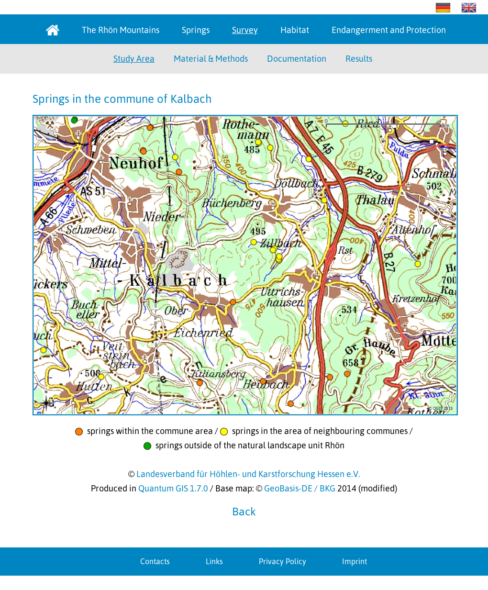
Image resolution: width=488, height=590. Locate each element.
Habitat (294, 30)
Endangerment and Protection (389, 30)
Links (214, 561)
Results (358, 59)
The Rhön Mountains (120, 30)
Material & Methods (211, 59)
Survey (245, 30)
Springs (196, 30)
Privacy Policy (282, 561)
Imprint (354, 561)
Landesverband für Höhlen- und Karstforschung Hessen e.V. (248, 474)
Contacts (155, 561)
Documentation (296, 59)
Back (244, 511)
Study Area (134, 59)
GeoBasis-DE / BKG (299, 488)
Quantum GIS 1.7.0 (173, 488)
